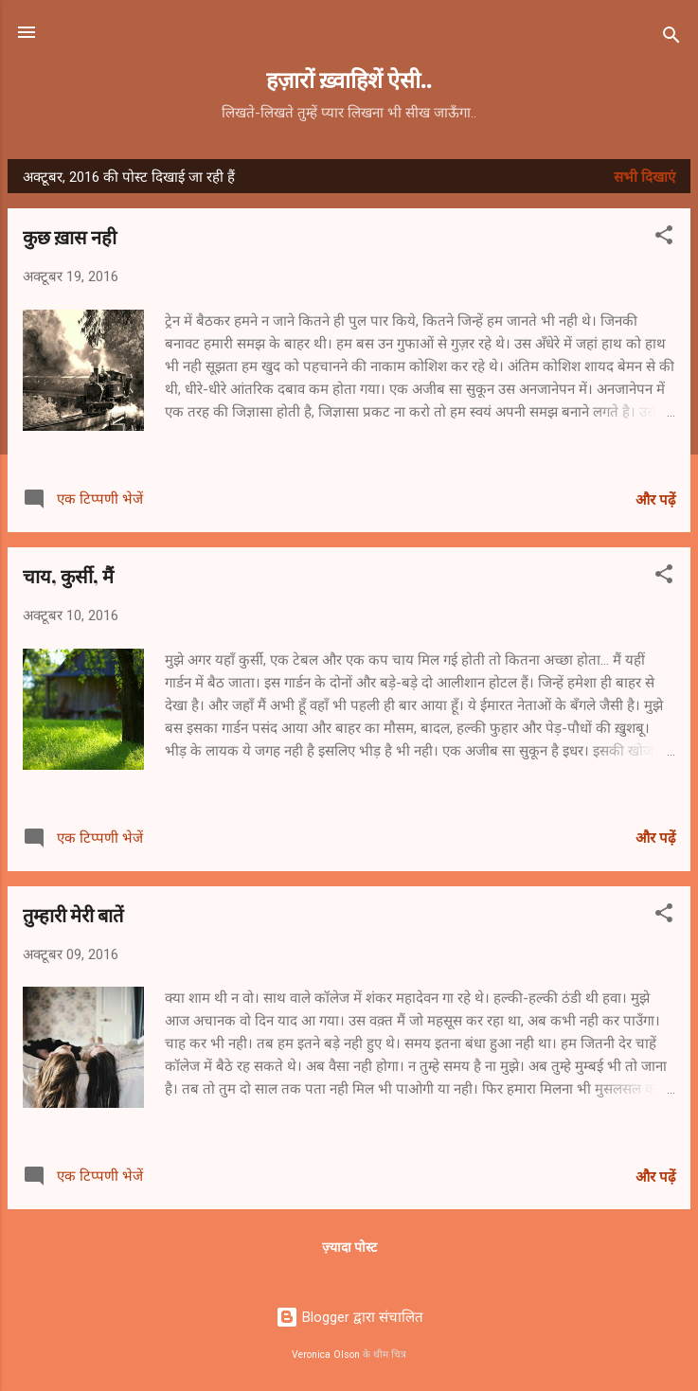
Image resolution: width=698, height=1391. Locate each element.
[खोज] (671, 38)
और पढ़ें (655, 499)
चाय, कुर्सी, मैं (68, 575)
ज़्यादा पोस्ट (349, 1247)
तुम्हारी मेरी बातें (73, 914)
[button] (664, 238)
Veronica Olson (326, 1354)
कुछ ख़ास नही (69, 236)
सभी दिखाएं (644, 177)
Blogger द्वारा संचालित (349, 1317)
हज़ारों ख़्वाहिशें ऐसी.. (349, 79)
